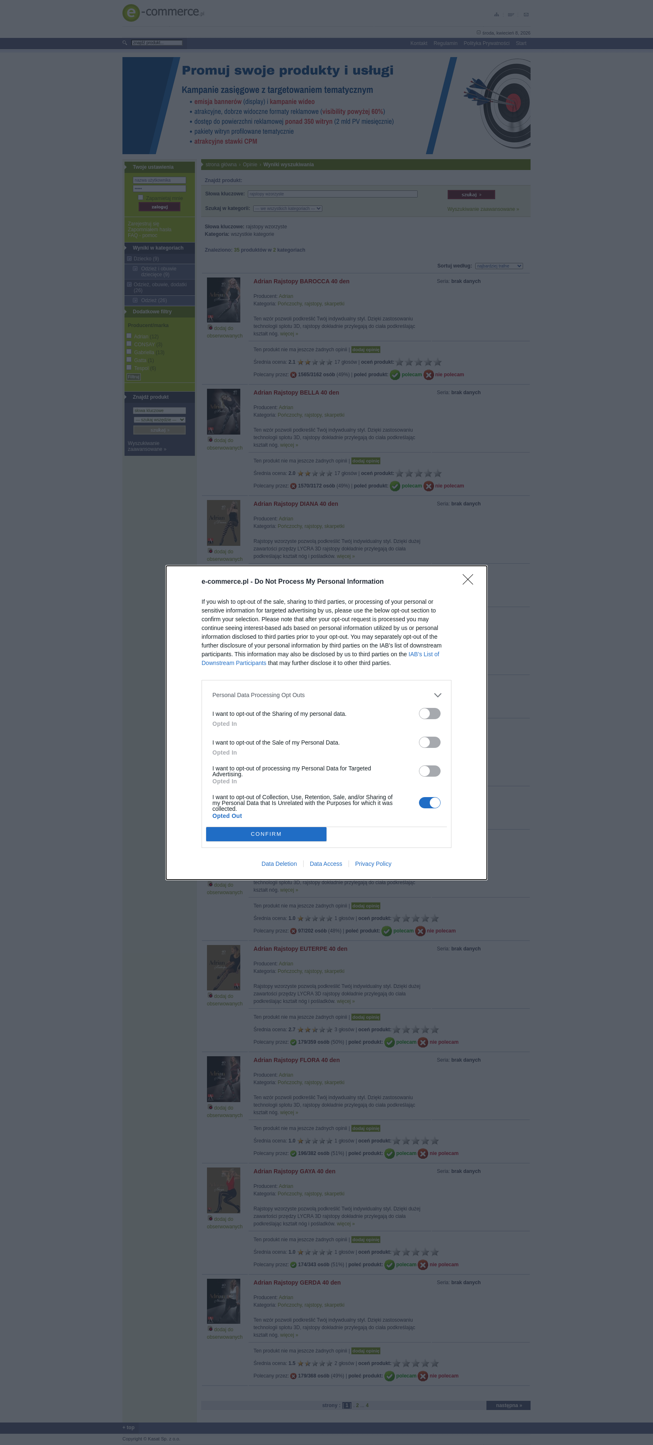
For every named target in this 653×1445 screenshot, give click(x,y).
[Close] (471, 582)
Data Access (326, 863)
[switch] (430, 713)
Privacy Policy (373, 863)
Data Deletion (279, 863)
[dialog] (326, 722)
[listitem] (326, 694)
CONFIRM (266, 833)
